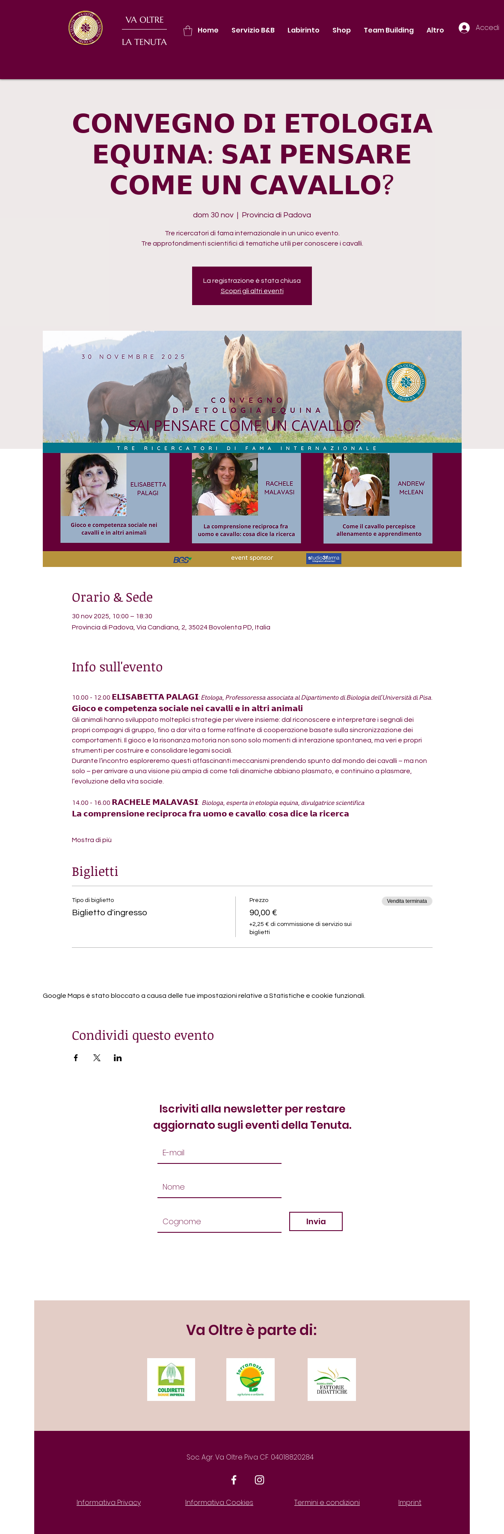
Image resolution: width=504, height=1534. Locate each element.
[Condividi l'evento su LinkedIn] (118, 1057)
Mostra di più (92, 840)
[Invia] (316, 1221)
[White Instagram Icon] (259, 1480)
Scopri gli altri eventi (252, 291)
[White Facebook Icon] (234, 1480)
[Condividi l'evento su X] (97, 1057)
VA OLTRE (145, 20)
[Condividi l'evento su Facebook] (76, 1057)
